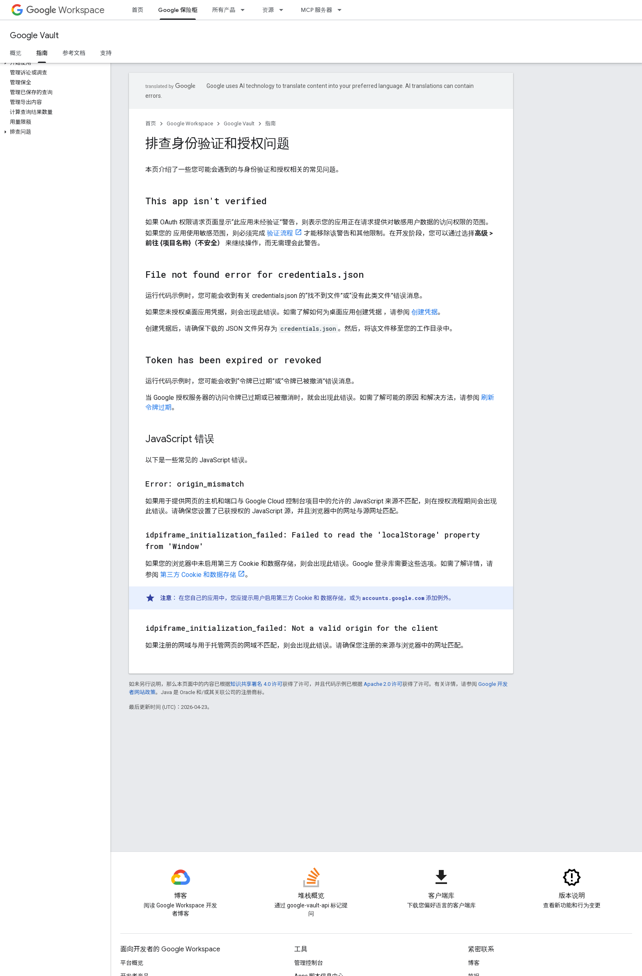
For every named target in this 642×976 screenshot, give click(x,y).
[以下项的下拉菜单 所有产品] (245, 10)
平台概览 (131, 963)
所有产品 (223, 10)
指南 (270, 123)
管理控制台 (308, 963)
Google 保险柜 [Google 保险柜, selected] (177, 10)
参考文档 (73, 53)
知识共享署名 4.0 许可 (256, 684)
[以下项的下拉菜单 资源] (283, 10)
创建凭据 (424, 312)
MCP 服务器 (316, 10)
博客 (473, 963)
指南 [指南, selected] (42, 53)
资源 (268, 10)
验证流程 (280, 233)
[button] (53, 63)
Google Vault (34, 35)
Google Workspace (190, 123)
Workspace (65, 10)
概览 (15, 53)
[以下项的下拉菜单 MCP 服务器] (342, 10)
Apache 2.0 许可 (383, 684)
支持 (106, 53)
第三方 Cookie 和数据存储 (198, 575)
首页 (137, 10)
